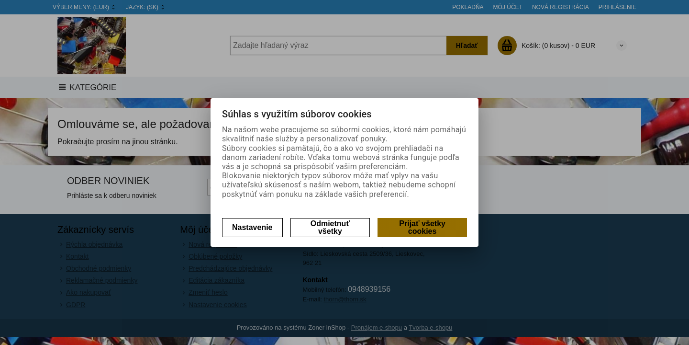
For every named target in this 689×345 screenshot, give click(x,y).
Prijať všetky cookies (422, 227)
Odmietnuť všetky (330, 227)
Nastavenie (252, 227)
